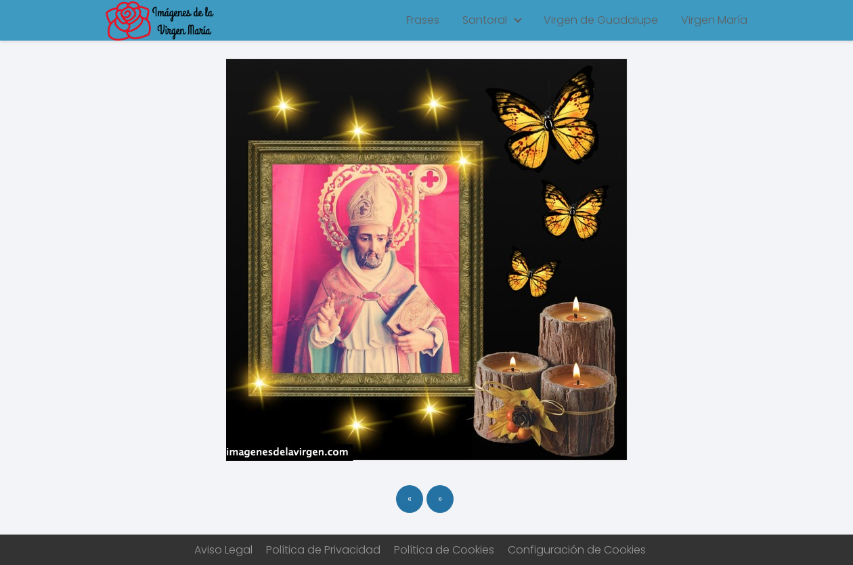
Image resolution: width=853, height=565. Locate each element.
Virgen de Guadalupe (601, 20)
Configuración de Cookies (577, 550)
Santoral (484, 20)
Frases (422, 20)
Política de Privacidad (323, 550)
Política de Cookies (444, 550)
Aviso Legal (223, 550)
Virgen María (714, 20)
